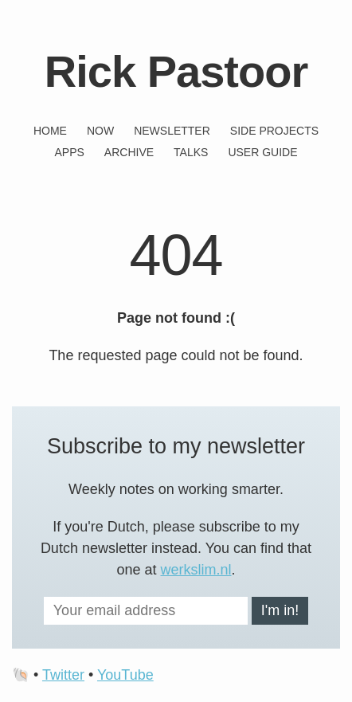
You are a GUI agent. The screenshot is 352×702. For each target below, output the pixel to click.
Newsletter (172, 130)
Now (100, 130)
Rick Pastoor (176, 71)
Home (50, 130)
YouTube (125, 675)
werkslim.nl (196, 570)
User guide (262, 152)
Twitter (63, 675)
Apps (69, 152)
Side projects (274, 130)
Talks (191, 152)
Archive (129, 152)
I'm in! (280, 610)
